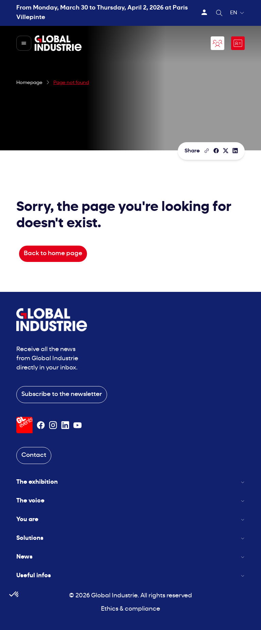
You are (130, 519)
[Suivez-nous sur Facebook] (41, 425)
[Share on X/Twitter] (225, 150)
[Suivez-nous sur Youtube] (77, 425)
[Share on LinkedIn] (235, 150)
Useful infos (130, 576)
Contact (33, 455)
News (130, 557)
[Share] (216, 150)
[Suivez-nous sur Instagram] (53, 425)
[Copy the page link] (206, 150)
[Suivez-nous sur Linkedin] (65, 425)
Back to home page (53, 253)
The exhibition (130, 482)
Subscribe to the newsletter (61, 394)
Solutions (130, 538)
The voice (130, 501)
